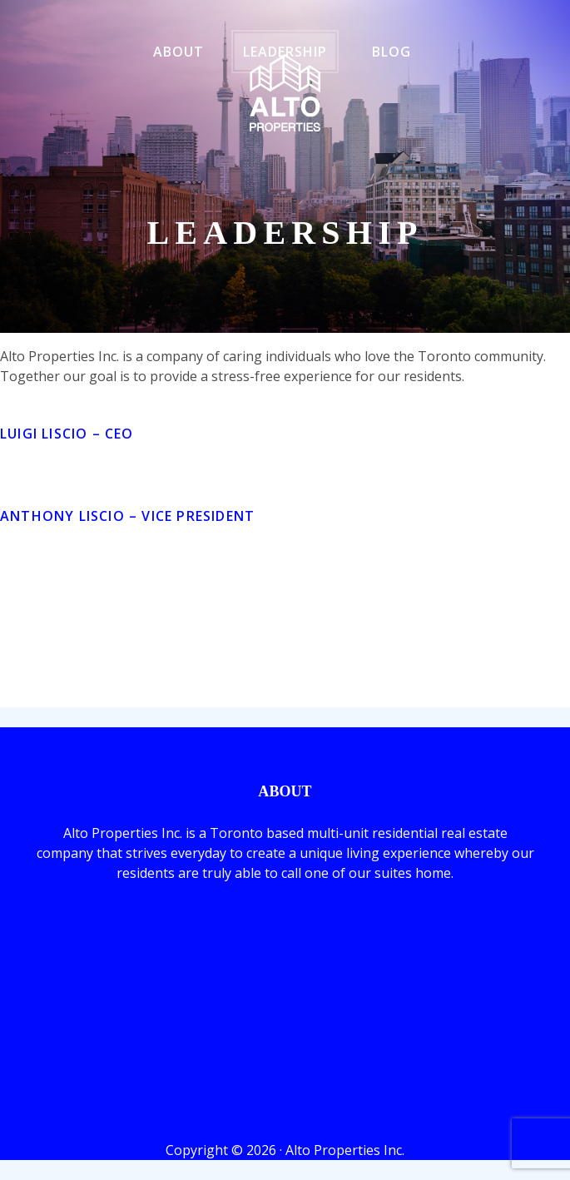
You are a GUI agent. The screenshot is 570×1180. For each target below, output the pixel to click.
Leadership (285, 51)
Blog (391, 51)
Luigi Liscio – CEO (67, 433)
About (178, 51)
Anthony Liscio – (127, 516)
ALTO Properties (285, 92)
